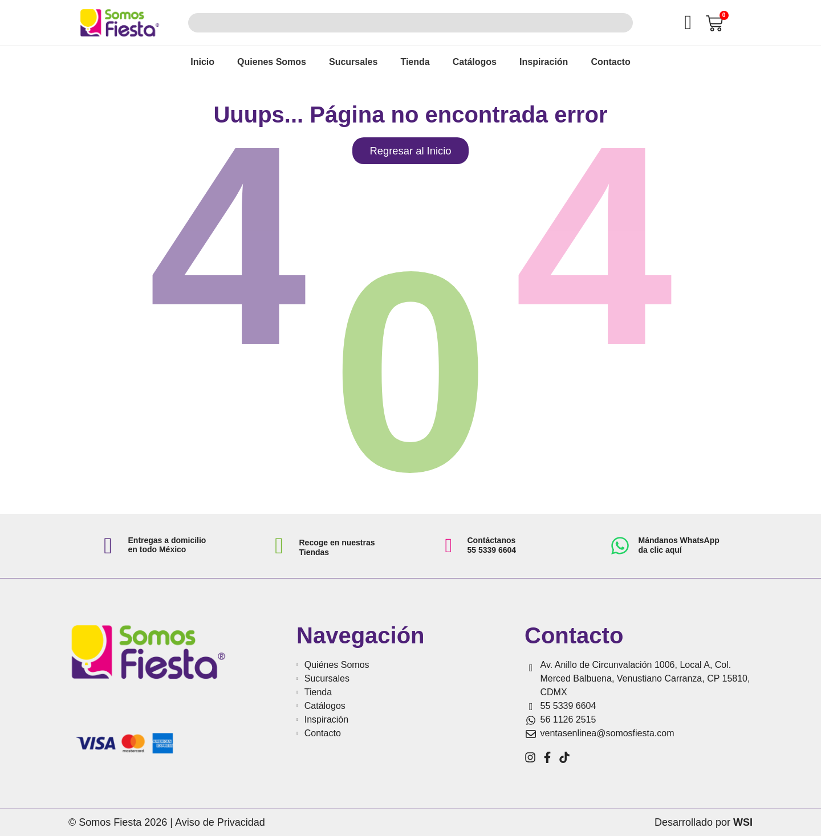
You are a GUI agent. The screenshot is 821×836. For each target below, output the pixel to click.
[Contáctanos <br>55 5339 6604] (449, 546)
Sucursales (353, 62)
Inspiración (543, 62)
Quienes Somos (271, 62)
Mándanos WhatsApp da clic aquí (679, 545)
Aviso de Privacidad (220, 822)
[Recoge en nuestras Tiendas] (279, 546)
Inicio (202, 62)
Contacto (610, 62)
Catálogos (475, 62)
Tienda (414, 62)
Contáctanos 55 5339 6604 (492, 545)
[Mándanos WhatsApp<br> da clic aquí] (620, 546)
